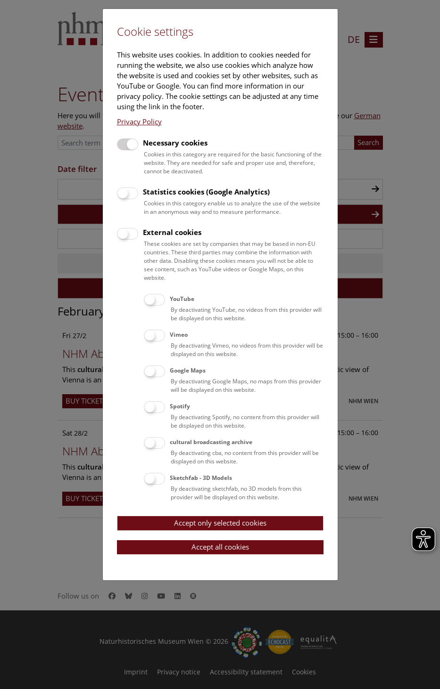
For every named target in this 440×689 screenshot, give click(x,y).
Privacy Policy (139, 121)
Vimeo (179, 335)
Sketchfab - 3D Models (201, 478)
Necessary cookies (175, 142)
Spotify (180, 406)
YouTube (182, 299)
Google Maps (188, 370)
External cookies (172, 232)
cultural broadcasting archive (211, 442)
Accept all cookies (220, 546)
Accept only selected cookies (220, 522)
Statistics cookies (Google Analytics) (206, 191)
